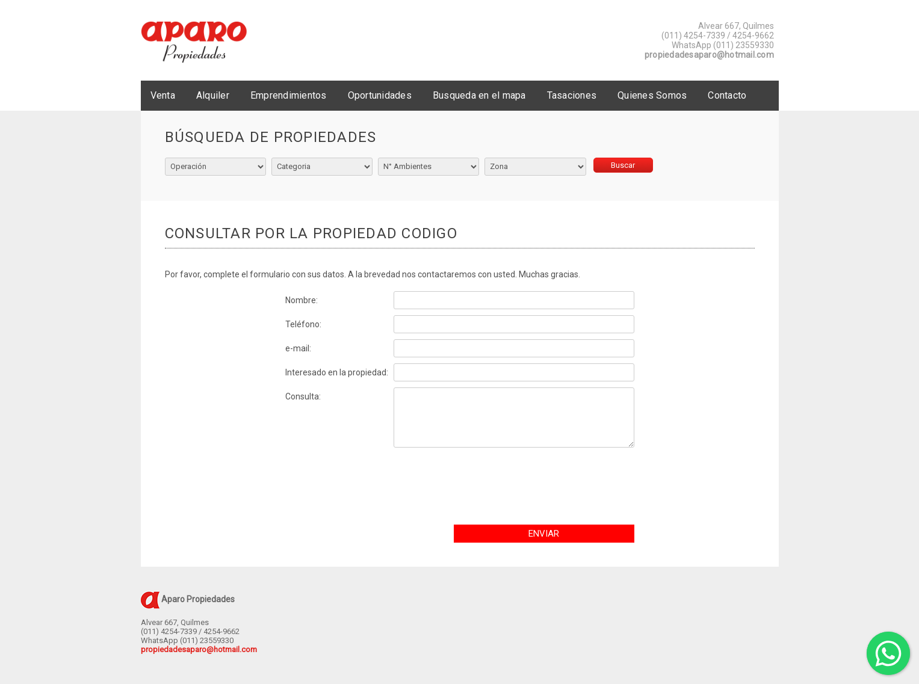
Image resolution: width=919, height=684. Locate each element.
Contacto (727, 95)
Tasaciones (572, 95)
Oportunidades (380, 95)
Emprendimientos (288, 95)
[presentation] (545, 489)
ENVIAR (543, 533)
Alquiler (212, 95)
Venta (162, 95)
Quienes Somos (652, 95)
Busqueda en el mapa (479, 95)
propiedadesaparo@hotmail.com (709, 55)
